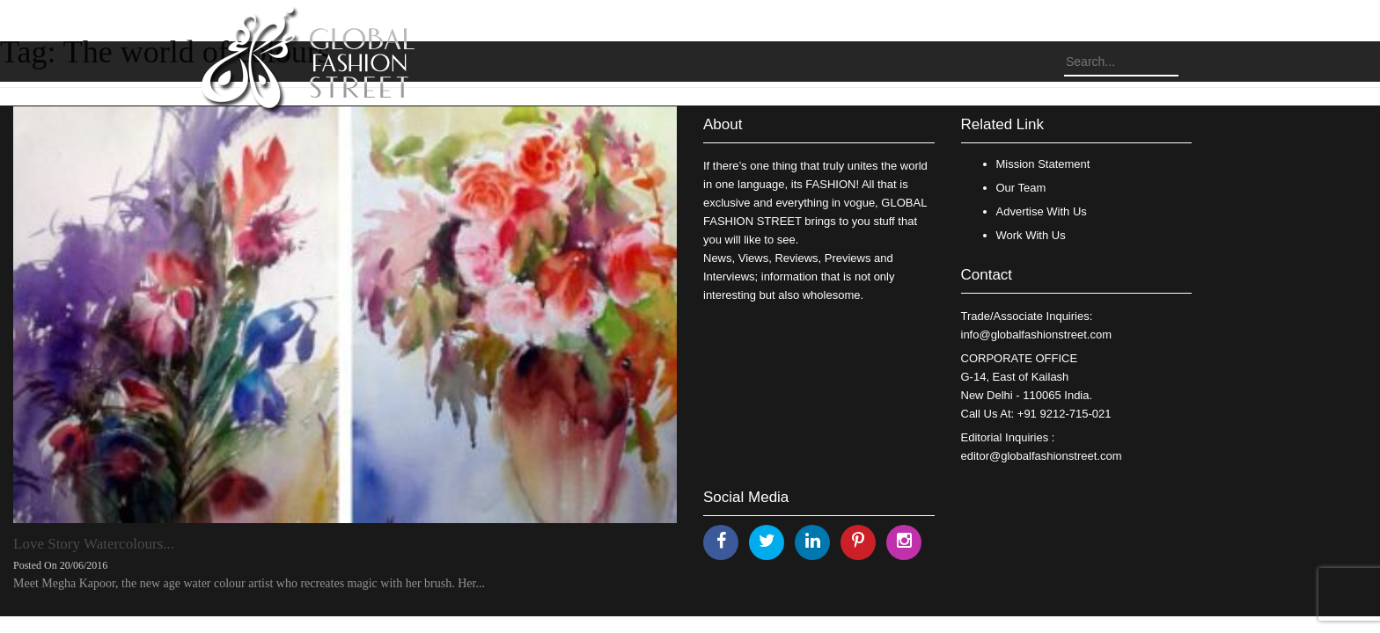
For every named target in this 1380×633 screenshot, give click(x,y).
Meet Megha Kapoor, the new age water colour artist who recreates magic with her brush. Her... (249, 583)
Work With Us (1031, 235)
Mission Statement (1043, 164)
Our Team (1021, 187)
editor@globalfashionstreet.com (1041, 455)
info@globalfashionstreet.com (1036, 334)
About (722, 124)
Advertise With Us (1041, 211)
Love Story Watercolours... (93, 543)
